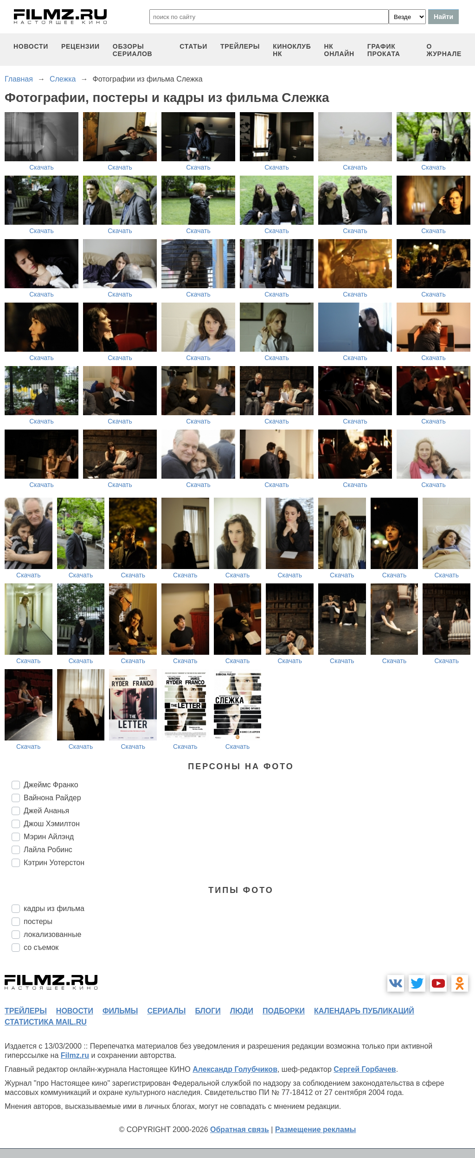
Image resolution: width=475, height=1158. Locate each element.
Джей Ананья (46, 811)
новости (30, 46)
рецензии (80, 46)
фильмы (120, 1011)
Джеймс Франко (51, 785)
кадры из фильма (54, 908)
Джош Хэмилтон (52, 824)
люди (241, 1011)
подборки (284, 1011)
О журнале (444, 50)
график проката (383, 50)
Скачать (41, 167)
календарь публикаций (364, 1011)
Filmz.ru (75, 1055)
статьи (193, 46)
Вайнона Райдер (52, 798)
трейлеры (240, 46)
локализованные (52, 934)
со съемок (41, 947)
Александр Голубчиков (235, 1069)
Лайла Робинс (48, 850)
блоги (207, 1011)
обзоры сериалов (133, 50)
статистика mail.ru (46, 1022)
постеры (38, 921)
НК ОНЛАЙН (339, 50)
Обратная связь (239, 1129)
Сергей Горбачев (365, 1069)
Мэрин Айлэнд (49, 837)
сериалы (166, 1011)
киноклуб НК (292, 50)
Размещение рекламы (315, 1129)
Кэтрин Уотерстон (54, 863)
